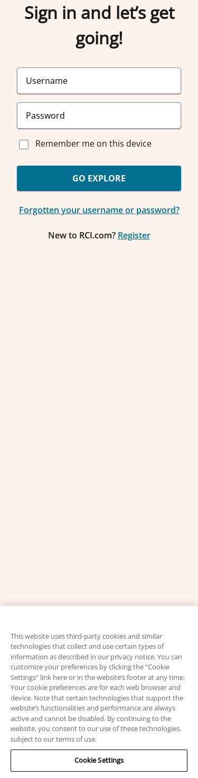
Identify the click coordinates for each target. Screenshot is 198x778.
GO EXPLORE (99, 178)
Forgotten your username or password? (99, 210)
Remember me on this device (93, 143)
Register (134, 235)
